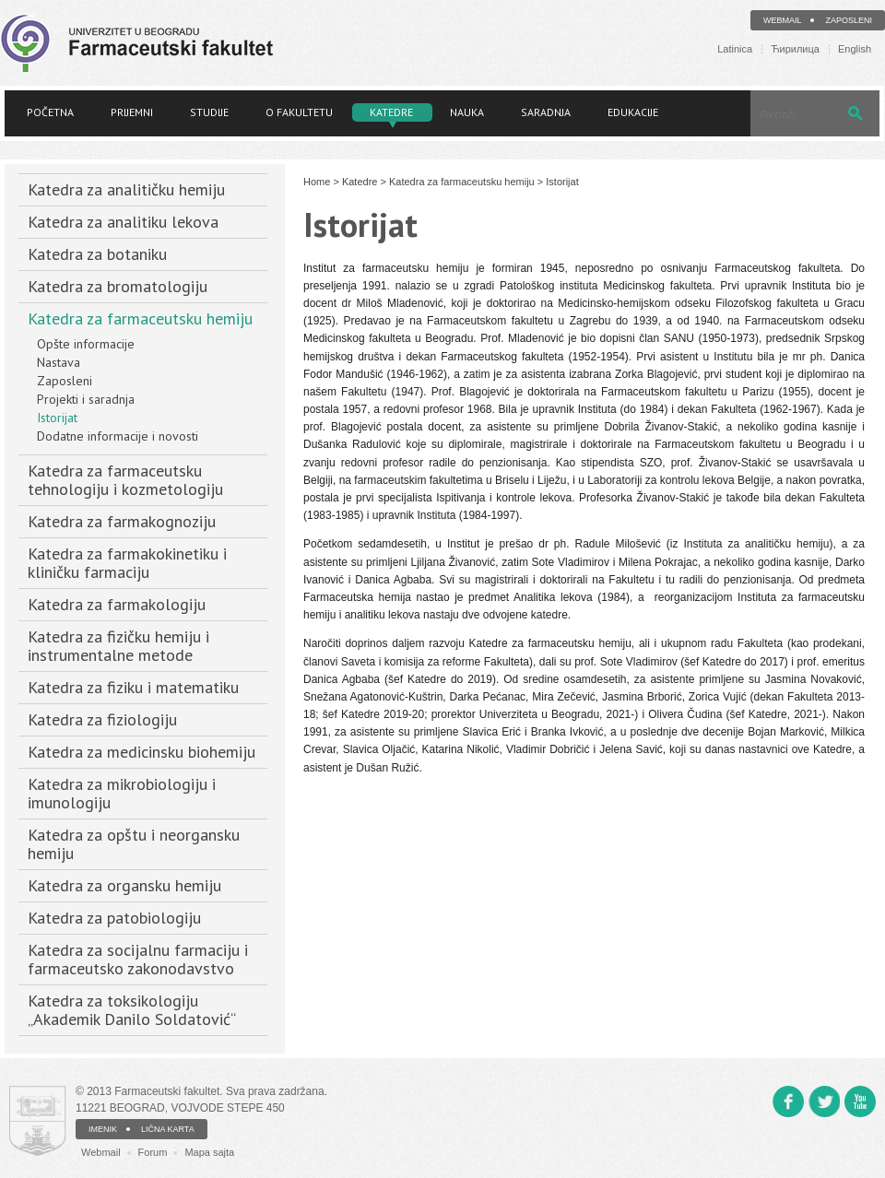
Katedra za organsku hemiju (124, 885)
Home (316, 181)
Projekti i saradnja (86, 399)
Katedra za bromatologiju (117, 286)
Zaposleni (848, 20)
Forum (153, 1152)
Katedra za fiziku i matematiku (133, 687)
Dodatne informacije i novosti (117, 436)
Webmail (782, 20)
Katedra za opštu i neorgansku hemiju (134, 844)
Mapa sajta (209, 1152)
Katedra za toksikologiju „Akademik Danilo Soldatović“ (132, 1010)
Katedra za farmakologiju (117, 604)
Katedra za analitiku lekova (123, 221)
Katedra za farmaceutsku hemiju (140, 318)
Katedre (391, 112)
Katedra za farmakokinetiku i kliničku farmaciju (127, 563)
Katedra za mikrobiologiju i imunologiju (122, 793)
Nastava (58, 362)
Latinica (734, 49)
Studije (209, 112)
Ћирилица (795, 49)
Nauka (467, 112)
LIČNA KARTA (168, 1129)
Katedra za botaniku (97, 254)
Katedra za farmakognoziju (122, 521)
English (854, 49)
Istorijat (57, 417)
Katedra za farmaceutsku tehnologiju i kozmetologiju (125, 480)
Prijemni (132, 112)
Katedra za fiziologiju (102, 719)
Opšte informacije (86, 344)
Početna (50, 112)
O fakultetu (299, 112)
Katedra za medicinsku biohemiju (141, 751)
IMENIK (102, 1129)
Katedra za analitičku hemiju (126, 189)
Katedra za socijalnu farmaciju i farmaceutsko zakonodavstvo (138, 959)
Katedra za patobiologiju (114, 917)
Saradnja (546, 112)
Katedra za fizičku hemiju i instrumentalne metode (118, 646)
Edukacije (633, 112)
